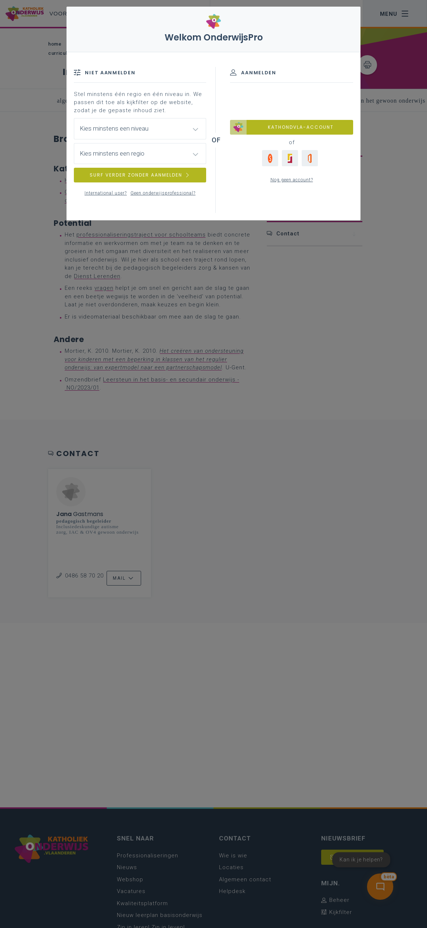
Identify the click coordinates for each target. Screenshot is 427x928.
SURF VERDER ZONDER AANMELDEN (140, 175)
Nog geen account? (291, 179)
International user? (106, 193)
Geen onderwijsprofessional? (162, 193)
